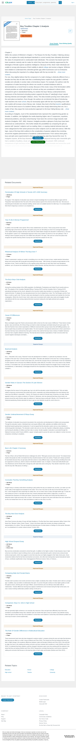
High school (8, 672)
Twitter (44, 739)
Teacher (29, 672)
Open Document (26, 35)
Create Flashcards (8, 700)
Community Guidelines (45, 716)
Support (3, 718)
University (52, 672)
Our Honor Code (43, 718)
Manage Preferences (45, 725)
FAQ (2, 716)
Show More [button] (38, 138)
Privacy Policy (43, 721)
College (52, 669)
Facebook (45, 736)
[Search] (60, 2)
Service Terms (43, 723)
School (29, 669)
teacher (58, 104)
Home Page (28, 18)
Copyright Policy (43, 714)
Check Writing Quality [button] (38, 142)
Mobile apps (42, 701)
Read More (38, 209)
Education (7, 669)
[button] (3, 2)
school (24, 101)
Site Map (3, 721)
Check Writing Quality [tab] (65, 43)
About (2, 714)
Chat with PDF (43, 704)
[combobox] (31, 2)
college (45, 67)
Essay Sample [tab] (54, 43)
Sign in (72, 2)
